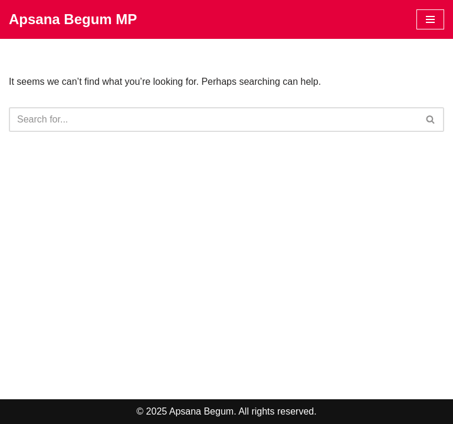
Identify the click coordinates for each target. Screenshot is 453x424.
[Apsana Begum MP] (73, 19)
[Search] (213, 119)
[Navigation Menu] (430, 19)
